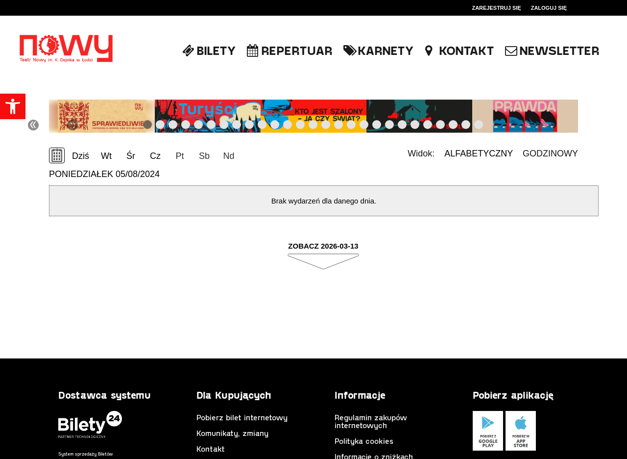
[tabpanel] (102, 116)
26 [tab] (466, 126)
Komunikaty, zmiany (232, 432)
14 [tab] (313, 126)
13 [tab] (301, 126)
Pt (179, 156)
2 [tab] (161, 126)
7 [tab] (224, 126)
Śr (130, 156)
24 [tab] (441, 126)
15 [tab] (326, 126)
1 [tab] (148, 126)
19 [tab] (377, 126)
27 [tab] (479, 126)
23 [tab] (428, 126)
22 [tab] (415, 126)
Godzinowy (550, 153)
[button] (12, 106)
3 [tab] (173, 126)
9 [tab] (250, 126)
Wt (106, 156)
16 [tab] (339, 126)
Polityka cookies (364, 440)
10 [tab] (262, 126)
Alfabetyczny (478, 153)
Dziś (80, 156)
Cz (155, 156)
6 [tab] (212, 126)
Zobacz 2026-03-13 (323, 246)
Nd (228, 156)
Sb (204, 156)
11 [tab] (275, 126)
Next (497, 125)
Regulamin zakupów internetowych (371, 421)
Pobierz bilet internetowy (242, 417)
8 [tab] (237, 126)
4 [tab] (186, 126)
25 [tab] (453, 126)
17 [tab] (352, 126)
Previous (127, 125)
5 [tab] (199, 126)
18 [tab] (364, 126)
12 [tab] (288, 126)
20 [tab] (390, 126)
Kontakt (210, 448)
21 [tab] (403, 126)
